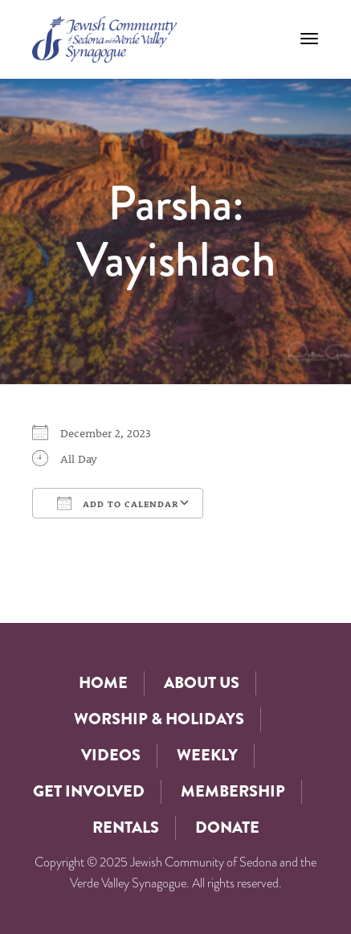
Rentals (125, 827)
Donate (227, 827)
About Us (201, 682)
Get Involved (89, 791)
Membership (233, 791)
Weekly (207, 755)
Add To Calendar (117, 503)
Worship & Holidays (159, 719)
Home (103, 682)
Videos (111, 755)
